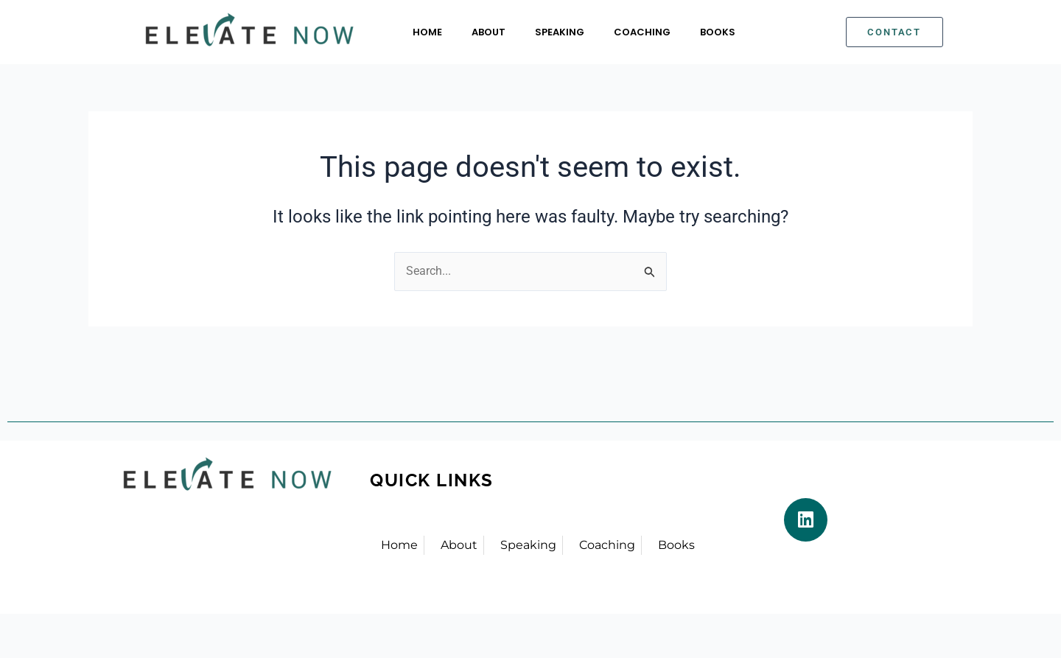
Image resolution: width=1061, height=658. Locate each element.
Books (717, 32)
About (488, 32)
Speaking (559, 32)
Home (427, 32)
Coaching (642, 32)
